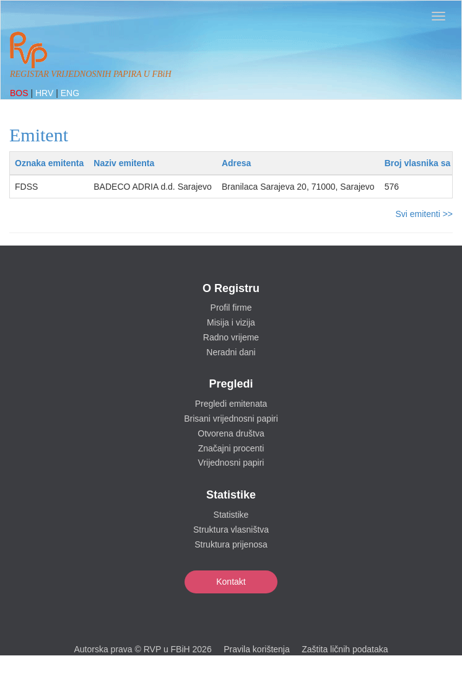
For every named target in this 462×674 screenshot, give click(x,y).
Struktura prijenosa (231, 544)
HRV (45, 93)
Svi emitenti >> (424, 214)
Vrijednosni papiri (231, 463)
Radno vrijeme (231, 337)
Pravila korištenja (257, 649)
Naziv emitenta (124, 163)
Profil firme (231, 308)
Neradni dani (230, 352)
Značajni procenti (231, 448)
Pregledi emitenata (231, 404)
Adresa (236, 163)
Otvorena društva (231, 433)
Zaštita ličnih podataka (345, 649)
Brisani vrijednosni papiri (231, 418)
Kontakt (230, 582)
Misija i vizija (231, 322)
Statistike (231, 515)
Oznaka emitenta (49, 163)
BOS (20, 93)
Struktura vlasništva (231, 529)
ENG (70, 93)
